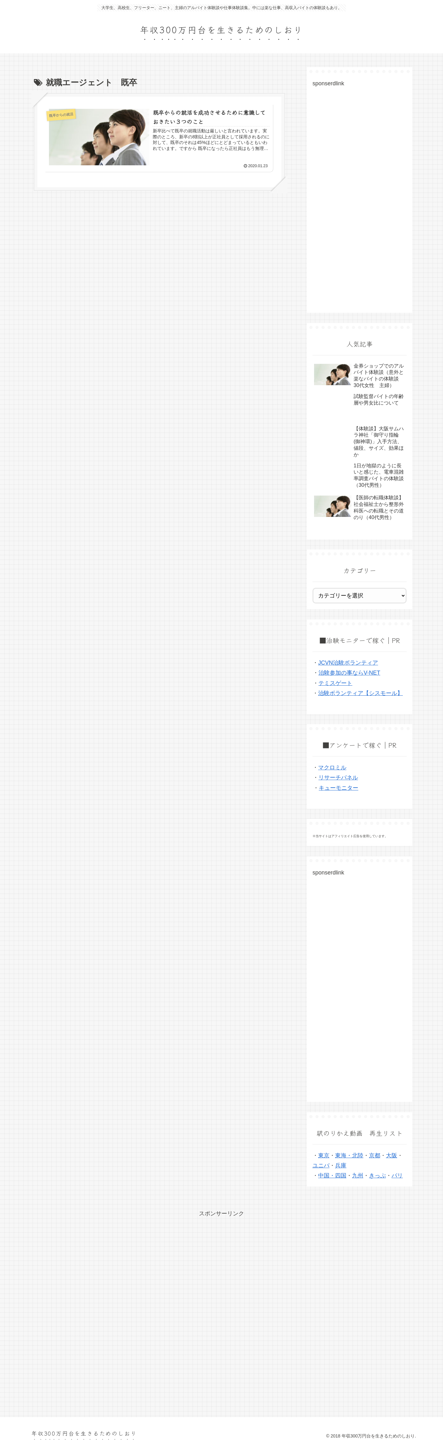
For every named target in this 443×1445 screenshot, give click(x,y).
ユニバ (320, 1165)
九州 (357, 1175)
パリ (397, 1175)
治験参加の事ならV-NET (349, 673)
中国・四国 (332, 1175)
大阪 (391, 1155)
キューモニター (338, 788)
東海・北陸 (349, 1155)
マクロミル (332, 767)
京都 (374, 1155)
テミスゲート (335, 683)
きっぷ (377, 1175)
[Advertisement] (359, 203)
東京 (323, 1155)
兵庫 (340, 1165)
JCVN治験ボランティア (348, 663)
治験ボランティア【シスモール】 (360, 693)
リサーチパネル (338, 777)
